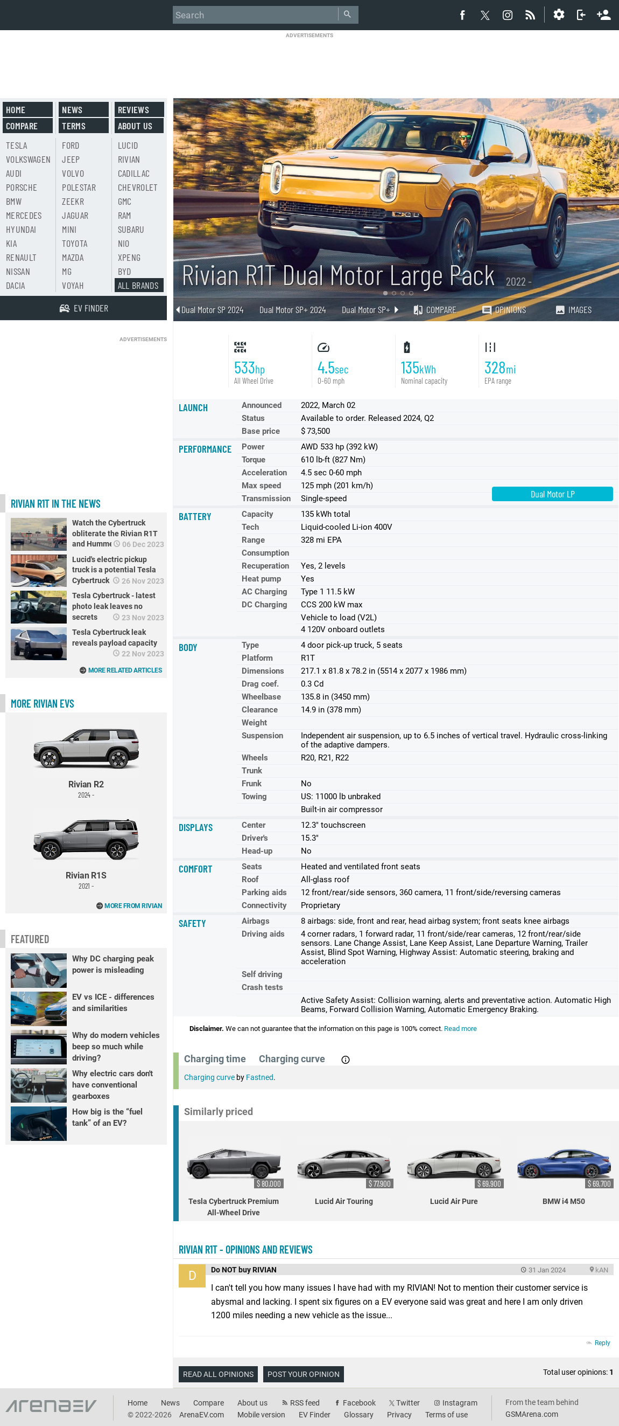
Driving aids (263, 934)
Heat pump (261, 579)
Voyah (73, 285)
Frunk (252, 783)
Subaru (131, 229)
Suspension (262, 735)
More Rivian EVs (42, 703)
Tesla (16, 145)
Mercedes (24, 215)
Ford (70, 145)
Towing (254, 796)
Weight (254, 723)
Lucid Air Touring (345, 1171)
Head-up (257, 851)
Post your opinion (304, 1374)
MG (67, 271)
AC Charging (264, 592)
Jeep (71, 159)
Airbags (256, 921)
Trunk (252, 771)
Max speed (261, 485)
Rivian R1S (86, 849)
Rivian (129, 159)
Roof (250, 879)
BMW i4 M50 (565, 1171)
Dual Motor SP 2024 (212, 309)
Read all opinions (218, 1374)
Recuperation (265, 566)
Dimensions (263, 671)
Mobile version (261, 1414)
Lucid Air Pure (455, 1171)
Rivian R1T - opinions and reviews (246, 1249)
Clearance (260, 710)
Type (250, 645)
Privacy (399, 1414)
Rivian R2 (86, 758)
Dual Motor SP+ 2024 (292, 309)
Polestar (79, 187)
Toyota (74, 243)
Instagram (459, 1403)
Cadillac (134, 173)
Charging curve (209, 1077)
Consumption (265, 553)
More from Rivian (132, 906)
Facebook (359, 1403)
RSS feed (305, 1403)
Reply (602, 1343)
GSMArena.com (531, 1414)
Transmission (266, 498)
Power (253, 447)
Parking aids (264, 892)
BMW (14, 201)
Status (253, 418)
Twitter (408, 1403)
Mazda (72, 257)
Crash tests (262, 987)
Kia (11, 243)
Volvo (73, 173)
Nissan (18, 271)
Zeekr (73, 201)
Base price (261, 431)
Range (253, 540)
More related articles (125, 670)
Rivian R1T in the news (56, 503)
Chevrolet (138, 187)
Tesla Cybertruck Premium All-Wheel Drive (235, 1177)
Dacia (15, 285)
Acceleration (264, 472)
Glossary (359, 1414)
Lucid (128, 145)
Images (573, 309)
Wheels (255, 758)
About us (135, 125)
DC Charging (264, 605)
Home (15, 109)
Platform (257, 658)
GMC (125, 201)
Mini (69, 229)
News (72, 109)
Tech (250, 527)
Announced (262, 405)
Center (253, 825)
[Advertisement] (309, 63)
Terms (74, 125)
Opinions (503, 309)
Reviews (133, 109)
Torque (253, 460)
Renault (21, 257)
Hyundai (21, 229)
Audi (14, 173)
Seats (252, 866)
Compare (434, 309)
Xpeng (129, 257)
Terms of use (446, 1414)
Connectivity (264, 905)
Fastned (259, 1077)
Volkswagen (28, 159)
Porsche (21, 187)
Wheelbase (261, 697)
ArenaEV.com (201, 1414)
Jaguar (75, 215)
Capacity (257, 514)
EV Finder (314, 1414)
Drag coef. (260, 684)
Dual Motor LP (553, 494)
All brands (138, 285)
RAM (124, 215)
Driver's (255, 838)
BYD (124, 271)
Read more (460, 1028)
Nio (124, 243)
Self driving (262, 974)
